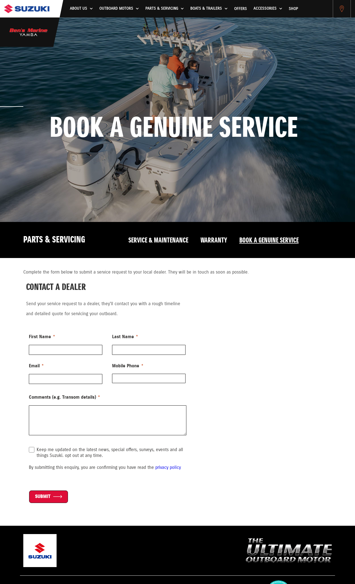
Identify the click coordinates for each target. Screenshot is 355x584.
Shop (293, 8)
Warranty (214, 240)
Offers (240, 8)
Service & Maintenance (158, 240)
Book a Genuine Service (269, 240)
